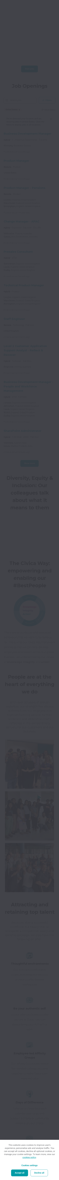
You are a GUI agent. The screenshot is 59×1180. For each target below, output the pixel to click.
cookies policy (29, 1157)
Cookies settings (29, 1165)
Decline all (39, 1173)
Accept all (19, 1173)
